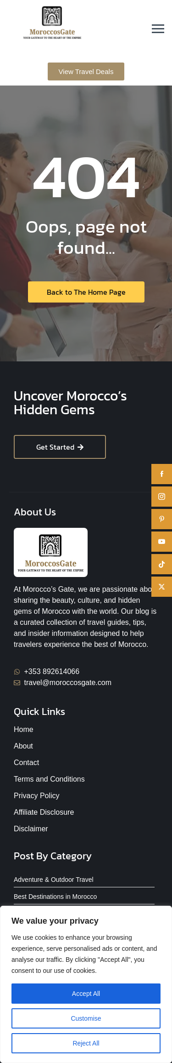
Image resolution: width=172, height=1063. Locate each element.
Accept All (86, 993)
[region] (86, 984)
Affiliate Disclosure (44, 812)
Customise (86, 1018)
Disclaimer (31, 829)
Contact (26, 762)
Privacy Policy (37, 796)
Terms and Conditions (49, 779)
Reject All (85, 1043)
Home (23, 729)
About (23, 746)
